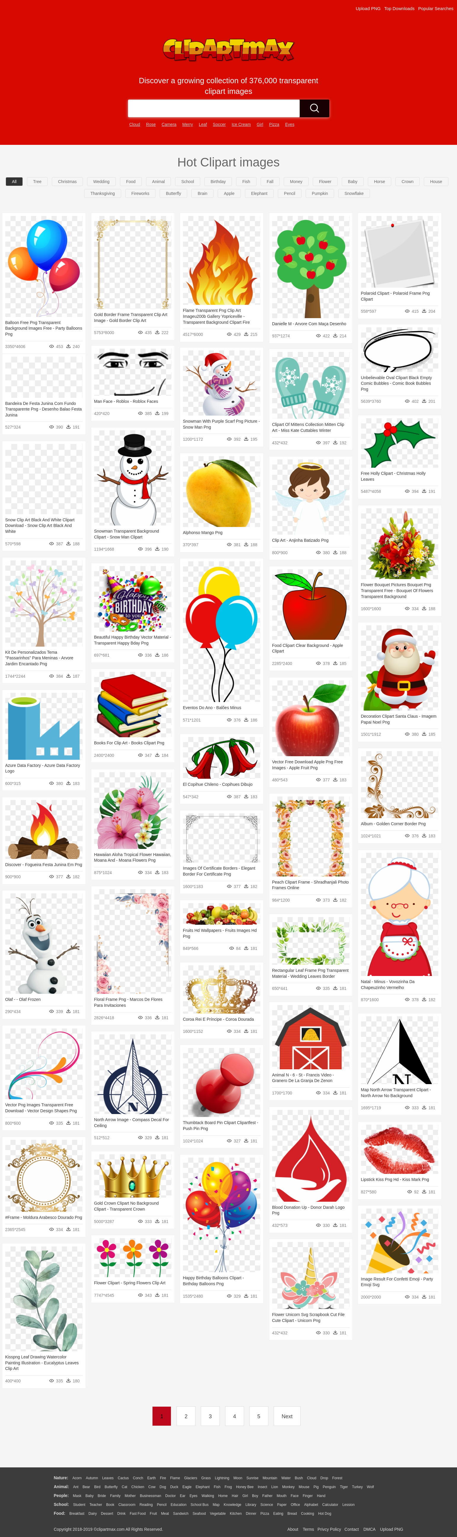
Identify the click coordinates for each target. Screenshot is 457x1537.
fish (246, 181)
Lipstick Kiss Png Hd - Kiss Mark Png (391, 1171)
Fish (217, 1487)
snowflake (354, 193)
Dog (163, 1487)
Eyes (194, 1496)
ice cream (241, 124)
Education (178, 1505)
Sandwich (180, 1514)
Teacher (95, 1505)
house (436, 181)
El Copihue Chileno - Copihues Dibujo (210, 780)
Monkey (288, 1487)
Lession (348, 1505)
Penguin (329, 1487)
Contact (351, 1529)
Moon (237, 1478)
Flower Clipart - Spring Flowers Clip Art (151, 1275)
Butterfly (111, 1487)
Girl (245, 1496)
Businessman (150, 1496)
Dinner (251, 1514)
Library (251, 1505)
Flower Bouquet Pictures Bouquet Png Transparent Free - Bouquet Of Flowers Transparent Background (393, 588)
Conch (138, 1478)
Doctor (170, 1496)
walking (208, 1496)
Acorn (76, 1478)
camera (169, 124)
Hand (321, 1496)
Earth (151, 1478)
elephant (259, 193)
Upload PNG (368, 8)
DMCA (369, 1529)
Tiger (344, 1487)
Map (216, 1505)
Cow (151, 1487)
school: (61, 1504)
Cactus (123, 1478)
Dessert (107, 1514)
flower (325, 181)
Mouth (281, 1496)
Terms (308, 1529)
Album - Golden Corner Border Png (389, 819)
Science (266, 1505)
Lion (274, 1487)
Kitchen (236, 1514)
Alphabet (311, 1505)
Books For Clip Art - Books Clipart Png (122, 739)
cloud (134, 124)
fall (270, 181)
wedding (101, 181)
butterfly (173, 193)
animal (158, 181)
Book (110, 1505)
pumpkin (320, 193)
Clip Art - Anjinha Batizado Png (303, 539)
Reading (146, 1505)
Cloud (311, 1478)
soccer (219, 124)
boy (255, 1496)
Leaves (108, 1478)
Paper (282, 1505)
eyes (289, 124)
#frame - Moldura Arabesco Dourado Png (43, 1210)
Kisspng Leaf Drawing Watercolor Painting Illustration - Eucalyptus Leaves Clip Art (42, 1355)
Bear (86, 1487)
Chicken (138, 1487)
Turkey (357, 1487)
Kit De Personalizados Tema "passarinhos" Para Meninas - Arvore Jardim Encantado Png (45, 655)
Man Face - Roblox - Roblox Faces (131, 400)
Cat (124, 1487)
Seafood (199, 1514)
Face (295, 1496)
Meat (165, 1514)
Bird (97, 1487)
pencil (289, 193)
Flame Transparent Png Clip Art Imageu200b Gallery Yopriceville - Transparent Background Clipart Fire (214, 316)
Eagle (187, 1487)
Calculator (330, 1505)
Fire (163, 1478)
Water (286, 1478)
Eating (278, 1514)
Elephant (203, 1487)
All (14, 181)
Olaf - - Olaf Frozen (23, 994)
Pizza (264, 1514)
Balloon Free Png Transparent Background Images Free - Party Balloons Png (43, 328)
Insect (262, 1487)
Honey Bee (245, 1487)
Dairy (93, 1514)
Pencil (162, 1505)
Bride (102, 1496)
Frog (228, 1487)
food (131, 181)
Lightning (222, 1478)
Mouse (304, 1487)
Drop (324, 1478)
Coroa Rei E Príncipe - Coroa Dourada (210, 1013)
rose (151, 124)
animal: (61, 1486)
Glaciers (190, 1478)
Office (295, 1505)
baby (352, 181)
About (292, 1529)
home (223, 1496)
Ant (75, 1487)
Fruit (153, 1514)
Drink (121, 1514)
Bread (292, 1514)
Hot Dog (324, 1514)
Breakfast (76, 1514)
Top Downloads (399, 8)
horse (379, 181)
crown (407, 181)
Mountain (270, 1478)
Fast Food (138, 1514)
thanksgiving (102, 193)
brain (202, 193)
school (187, 181)
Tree (37, 181)
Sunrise (252, 1478)
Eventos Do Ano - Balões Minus (204, 705)
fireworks (141, 193)
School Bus (200, 1505)
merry (187, 124)
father (267, 1496)
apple (229, 193)
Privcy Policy (329, 1529)
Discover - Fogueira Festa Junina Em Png (61, 859)
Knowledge (232, 1505)
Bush (299, 1478)
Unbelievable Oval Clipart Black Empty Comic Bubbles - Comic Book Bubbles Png (392, 382)
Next (287, 1416)
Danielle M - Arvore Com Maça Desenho (306, 323)
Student (79, 1505)
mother (130, 1496)
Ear (182, 1496)
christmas (67, 181)
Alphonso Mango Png (207, 530)
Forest (337, 1478)
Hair (235, 1496)
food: (59, 1513)
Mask (77, 1496)
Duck (174, 1487)
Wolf (370, 1487)
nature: (61, 1477)
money (296, 181)
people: (61, 1495)
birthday (218, 181)
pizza (274, 124)
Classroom (126, 1505)
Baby (90, 1496)
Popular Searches (435, 8)
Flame (175, 1478)
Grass (206, 1478)
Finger (308, 1496)
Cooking (307, 1514)
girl (260, 124)
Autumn (92, 1478)
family (115, 1496)
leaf (203, 124)
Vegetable (218, 1514)
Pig (316, 1487)
